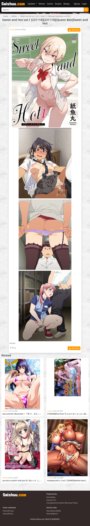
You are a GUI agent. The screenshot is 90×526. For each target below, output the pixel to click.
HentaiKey (50, 497)
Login (84, 3)
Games (50, 3)
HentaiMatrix (52, 513)
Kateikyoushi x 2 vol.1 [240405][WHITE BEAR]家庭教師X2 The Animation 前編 (67, 480)
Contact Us (51, 500)
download (74, 30)
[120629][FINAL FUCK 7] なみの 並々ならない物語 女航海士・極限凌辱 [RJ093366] (67, 414)
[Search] (42, 9)
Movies (42, 3)
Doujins (58, 3)
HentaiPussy (8, 511)
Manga (66, 3)
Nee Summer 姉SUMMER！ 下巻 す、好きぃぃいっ (22, 414)
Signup (77, 3)
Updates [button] (32, 3)
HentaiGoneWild (53, 511)
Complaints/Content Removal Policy (62, 503)
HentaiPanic (8, 513)
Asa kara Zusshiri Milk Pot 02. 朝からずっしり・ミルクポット (22, 480)
